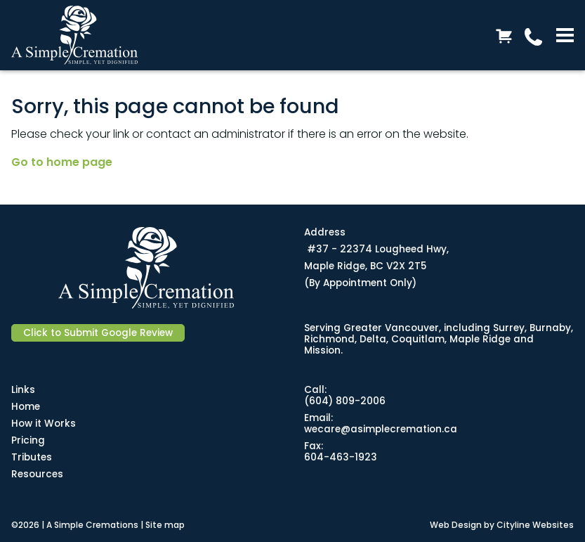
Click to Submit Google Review (98, 333)
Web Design (456, 525)
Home (25, 406)
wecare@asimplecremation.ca (380, 429)
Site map (165, 525)
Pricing (28, 440)
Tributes (31, 457)
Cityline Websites (535, 525)
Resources (37, 474)
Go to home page (61, 162)
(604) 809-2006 (345, 401)
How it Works (43, 423)
